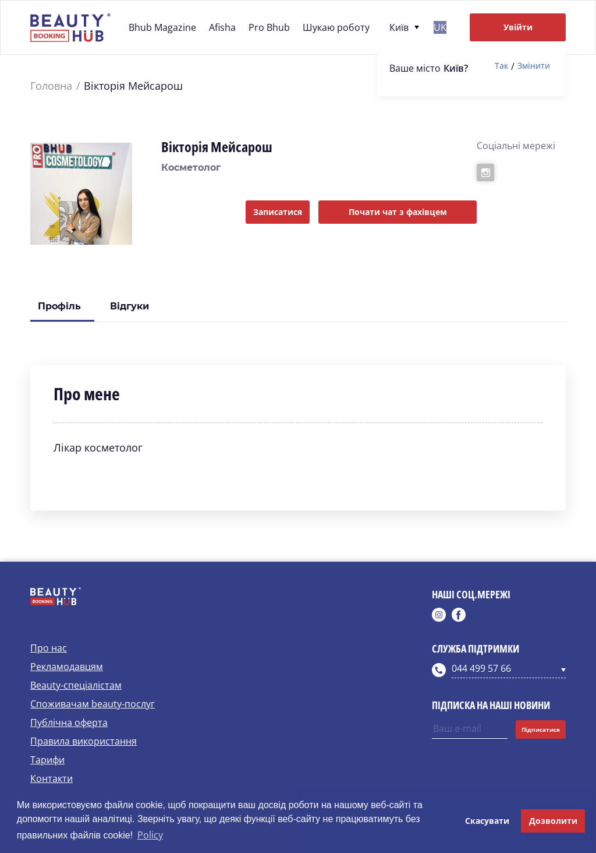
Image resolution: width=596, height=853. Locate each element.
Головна (51, 86)
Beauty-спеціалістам (76, 685)
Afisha (222, 27)
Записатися (277, 211)
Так (501, 66)
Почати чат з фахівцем (398, 211)
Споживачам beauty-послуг (92, 703)
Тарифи (47, 759)
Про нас (48, 647)
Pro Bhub (269, 27)
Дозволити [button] (553, 820)
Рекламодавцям (66, 666)
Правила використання (83, 741)
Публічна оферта (69, 722)
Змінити (533, 66)
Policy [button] (150, 835)
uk (440, 27)
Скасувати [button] (487, 820)
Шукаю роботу (336, 27)
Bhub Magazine (162, 27)
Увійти (518, 27)
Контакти (51, 778)
